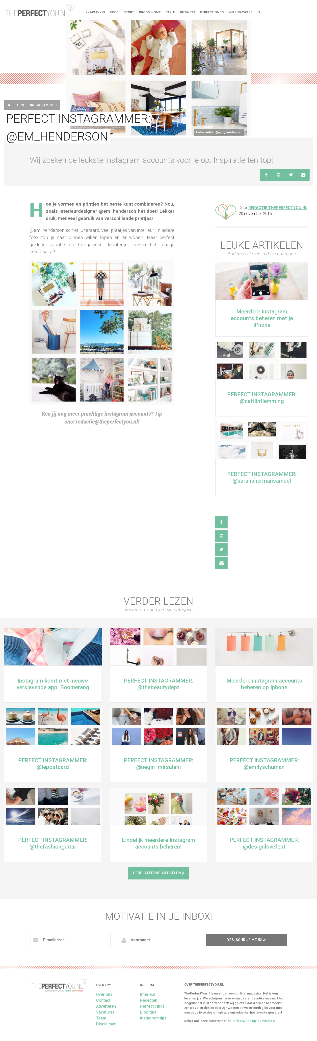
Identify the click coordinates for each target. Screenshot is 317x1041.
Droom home (149, 12)
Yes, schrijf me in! (246, 940)
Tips (20, 105)
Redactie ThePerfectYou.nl (277, 207)
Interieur (147, 994)
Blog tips (148, 1012)
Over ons (104, 994)
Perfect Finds (212, 12)
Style (170, 12)
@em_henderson (228, 132)
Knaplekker (95, 12)
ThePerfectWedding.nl (242, 1021)
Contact (103, 1000)
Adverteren (106, 1006)
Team (101, 1018)
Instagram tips (43, 105)
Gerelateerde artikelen (158, 873)
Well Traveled (241, 12)
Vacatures (105, 1012)
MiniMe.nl (268, 1021)
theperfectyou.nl (40, 10)
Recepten (148, 1000)
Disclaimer (106, 1024)
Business (187, 12)
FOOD (114, 12)
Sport (129, 12)
